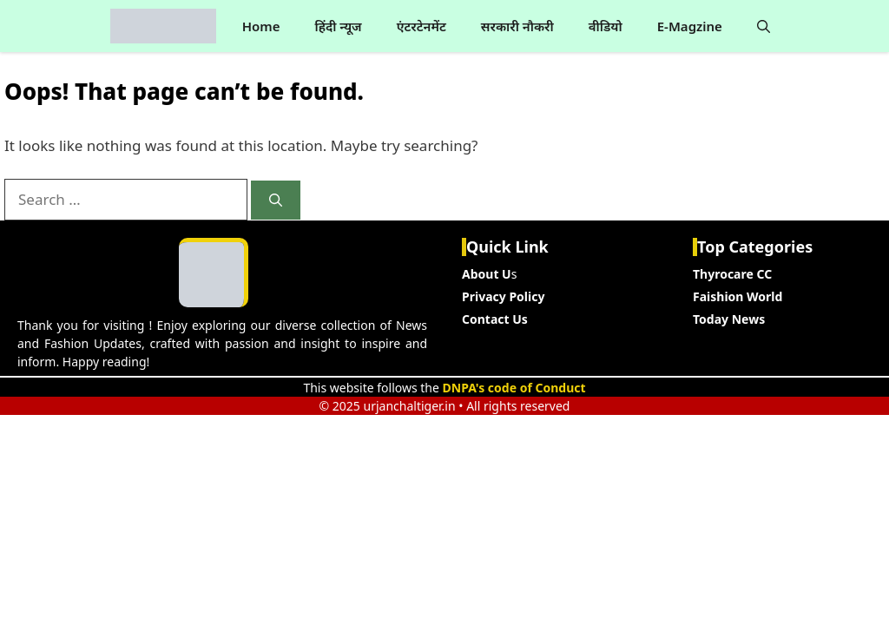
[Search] (275, 200)
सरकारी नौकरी (517, 26)
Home (261, 26)
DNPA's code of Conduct (514, 387)
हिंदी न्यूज (337, 26)
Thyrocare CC (732, 274)
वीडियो (605, 26)
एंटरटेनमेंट (421, 26)
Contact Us (495, 319)
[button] (763, 26)
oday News (732, 319)
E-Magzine (689, 26)
